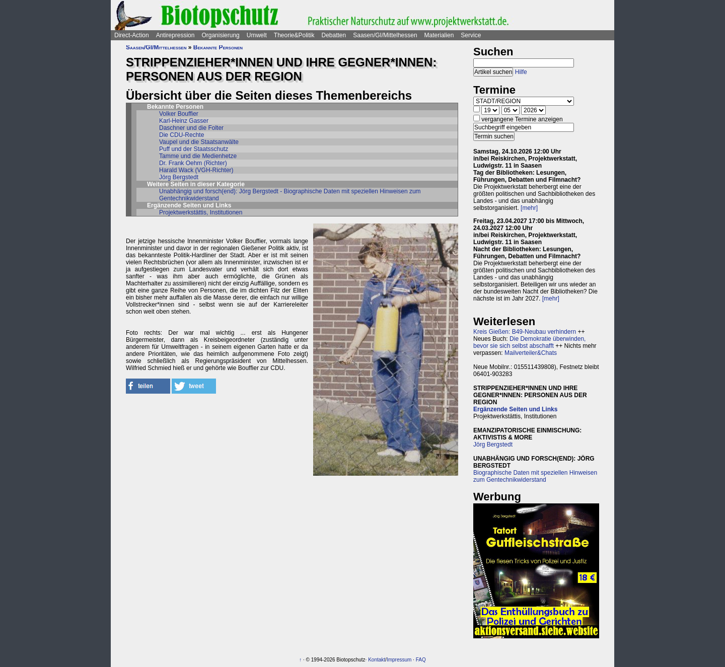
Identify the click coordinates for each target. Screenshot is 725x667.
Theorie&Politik (294, 35)
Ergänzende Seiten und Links (515, 409)
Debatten (334, 35)
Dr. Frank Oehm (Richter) (193, 163)
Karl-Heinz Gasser (183, 120)
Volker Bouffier (178, 113)
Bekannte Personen (218, 47)
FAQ (421, 659)
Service (471, 35)
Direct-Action (131, 35)
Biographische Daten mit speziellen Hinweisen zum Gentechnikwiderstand (535, 476)
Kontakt (376, 659)
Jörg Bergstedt (178, 177)
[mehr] (529, 207)
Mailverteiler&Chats (530, 352)
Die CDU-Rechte (181, 134)
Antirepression (175, 35)
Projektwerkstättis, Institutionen (200, 212)
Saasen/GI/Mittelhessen (385, 35)
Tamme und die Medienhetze (198, 156)
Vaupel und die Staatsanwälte (199, 141)
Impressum (399, 659)
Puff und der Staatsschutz (193, 149)
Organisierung (220, 35)
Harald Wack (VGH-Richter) (196, 170)
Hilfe (521, 72)
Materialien (439, 35)
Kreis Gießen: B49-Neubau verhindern (524, 331)
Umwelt (257, 35)
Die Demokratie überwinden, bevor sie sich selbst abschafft (529, 342)
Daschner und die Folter (191, 127)
